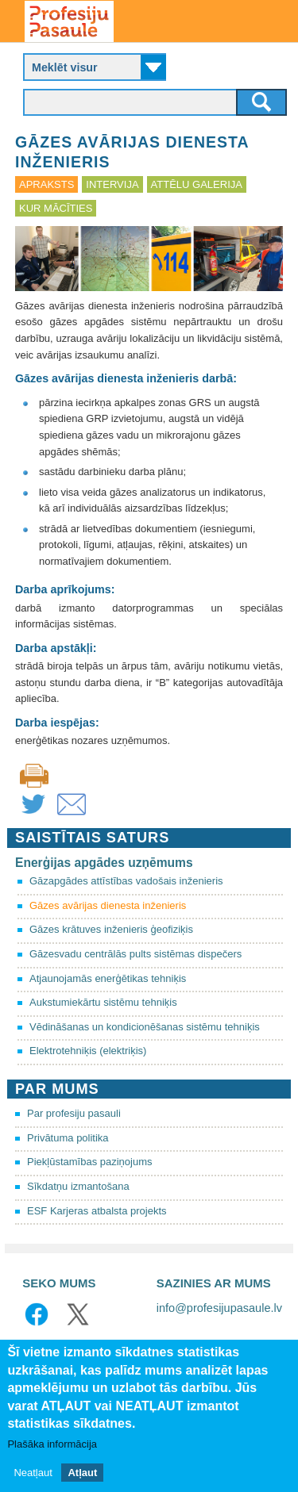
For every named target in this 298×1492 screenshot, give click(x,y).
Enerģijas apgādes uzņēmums (104, 862)
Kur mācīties (55, 208)
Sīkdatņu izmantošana (78, 1186)
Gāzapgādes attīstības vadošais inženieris (126, 881)
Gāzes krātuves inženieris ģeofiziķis (111, 929)
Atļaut (82, 1475)
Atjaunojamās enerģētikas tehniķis (107, 978)
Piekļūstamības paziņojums (90, 1162)
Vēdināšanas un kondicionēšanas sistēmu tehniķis (144, 1027)
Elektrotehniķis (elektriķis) (87, 1051)
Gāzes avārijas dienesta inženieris (107, 905)
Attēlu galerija (196, 184)
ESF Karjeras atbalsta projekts (97, 1211)
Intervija (112, 184)
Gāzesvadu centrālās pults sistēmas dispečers (135, 954)
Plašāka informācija (52, 1446)
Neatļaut (33, 1475)
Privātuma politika (68, 1138)
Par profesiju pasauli (74, 1113)
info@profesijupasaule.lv (219, 1308)
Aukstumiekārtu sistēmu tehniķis (103, 1002)
